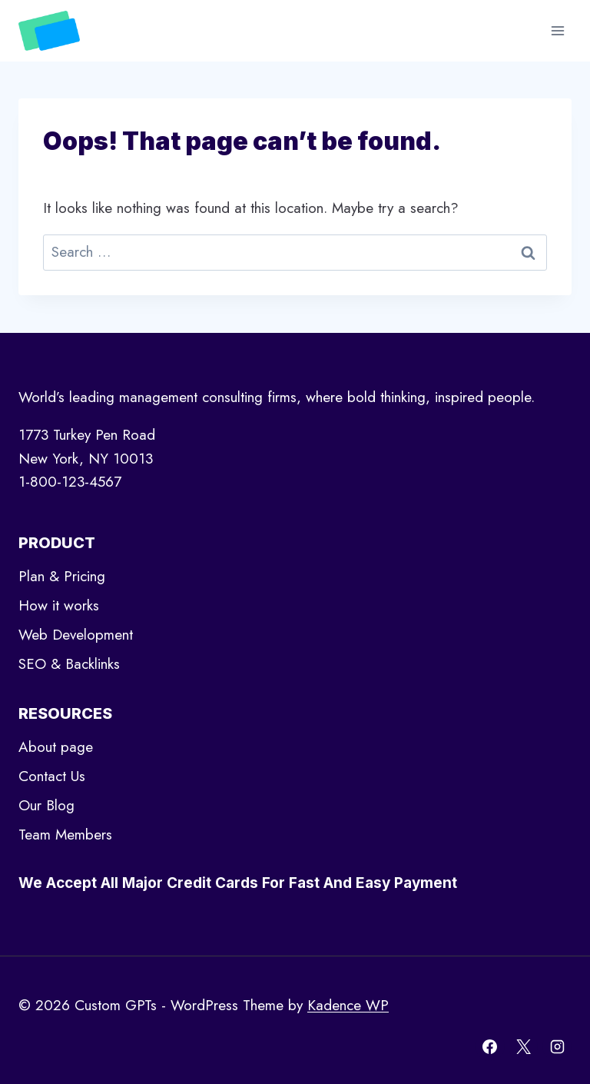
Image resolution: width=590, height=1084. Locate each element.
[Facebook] (490, 1046)
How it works (58, 605)
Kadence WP (348, 1005)
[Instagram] (557, 1046)
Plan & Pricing (61, 576)
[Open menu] (557, 30)
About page (55, 747)
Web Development (75, 634)
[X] (523, 1046)
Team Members (65, 834)
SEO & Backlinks (69, 663)
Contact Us (51, 776)
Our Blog (46, 805)
